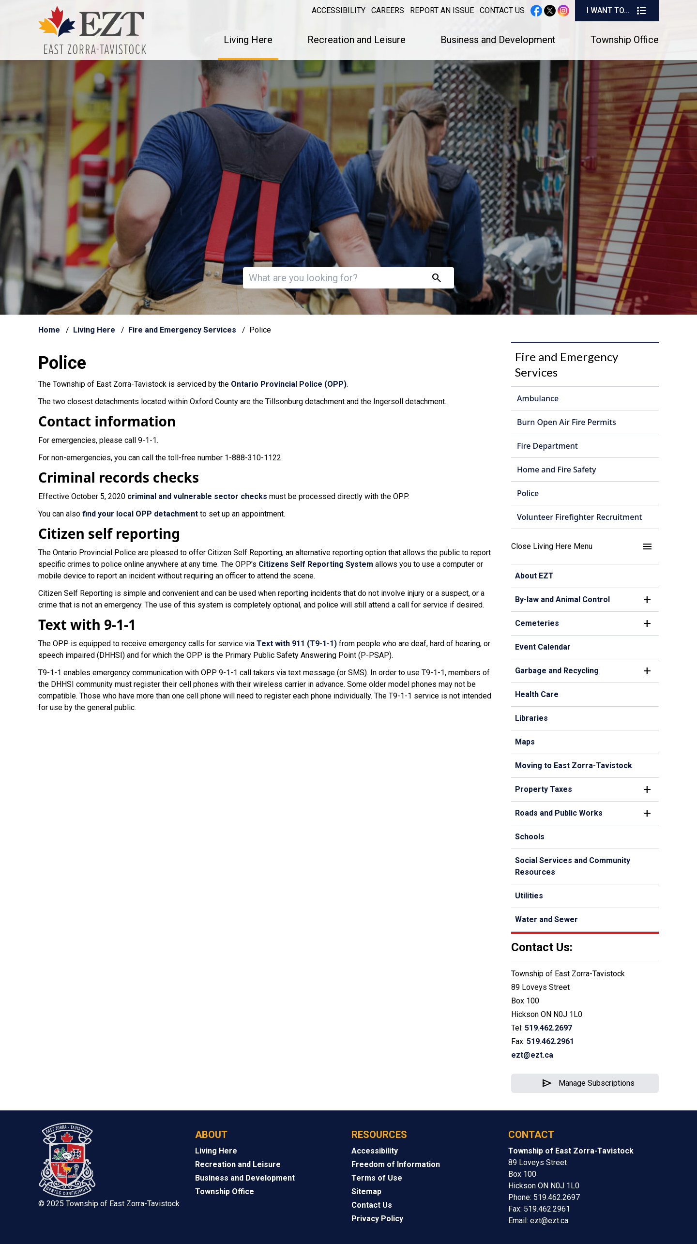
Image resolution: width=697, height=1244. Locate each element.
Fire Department (547, 445)
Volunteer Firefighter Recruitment (579, 517)
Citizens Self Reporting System (315, 564)
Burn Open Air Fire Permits (566, 422)
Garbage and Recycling (557, 670)
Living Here (248, 40)
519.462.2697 (548, 1027)
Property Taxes (543, 789)
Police (528, 493)
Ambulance (538, 398)
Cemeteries (537, 623)
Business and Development (498, 40)
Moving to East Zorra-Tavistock (573, 765)
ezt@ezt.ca (532, 1055)
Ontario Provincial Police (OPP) (289, 384)
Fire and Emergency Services (182, 329)
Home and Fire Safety (556, 469)
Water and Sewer (546, 919)
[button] (585, 546)
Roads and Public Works (559, 813)
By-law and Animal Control (562, 599)
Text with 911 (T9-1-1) (297, 643)
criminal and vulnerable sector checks (197, 496)
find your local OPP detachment (140, 513)
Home (49, 329)
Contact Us (502, 10)
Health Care (537, 694)
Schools (530, 836)
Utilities (529, 895)
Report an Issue (442, 10)
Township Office (625, 40)
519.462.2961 (550, 1041)
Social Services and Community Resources (572, 866)
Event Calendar (543, 647)
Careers (387, 10)
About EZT (534, 575)
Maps (525, 741)
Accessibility (338, 10)
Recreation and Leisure (356, 40)
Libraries (531, 718)
